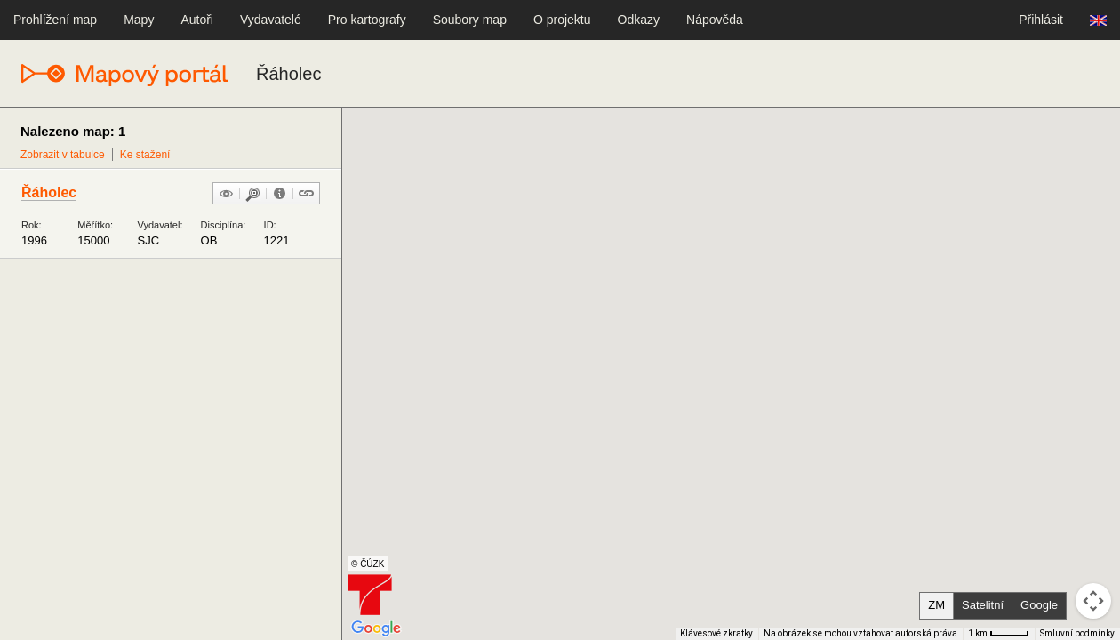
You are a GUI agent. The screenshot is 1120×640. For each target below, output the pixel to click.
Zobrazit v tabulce (62, 154)
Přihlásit (1041, 19)
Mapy (139, 19)
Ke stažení (145, 154)
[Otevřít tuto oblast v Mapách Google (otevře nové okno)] (376, 628)
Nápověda (714, 19)
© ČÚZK (367, 564)
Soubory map (470, 19)
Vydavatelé (270, 19)
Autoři (196, 19)
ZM (936, 605)
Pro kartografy (367, 19)
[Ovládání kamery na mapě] (1093, 601)
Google (1039, 605)
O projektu (562, 19)
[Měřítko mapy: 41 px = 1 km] (999, 634)
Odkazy (639, 19)
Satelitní (983, 605)
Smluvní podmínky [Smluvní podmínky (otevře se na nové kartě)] (1077, 633)
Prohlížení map (55, 19)
